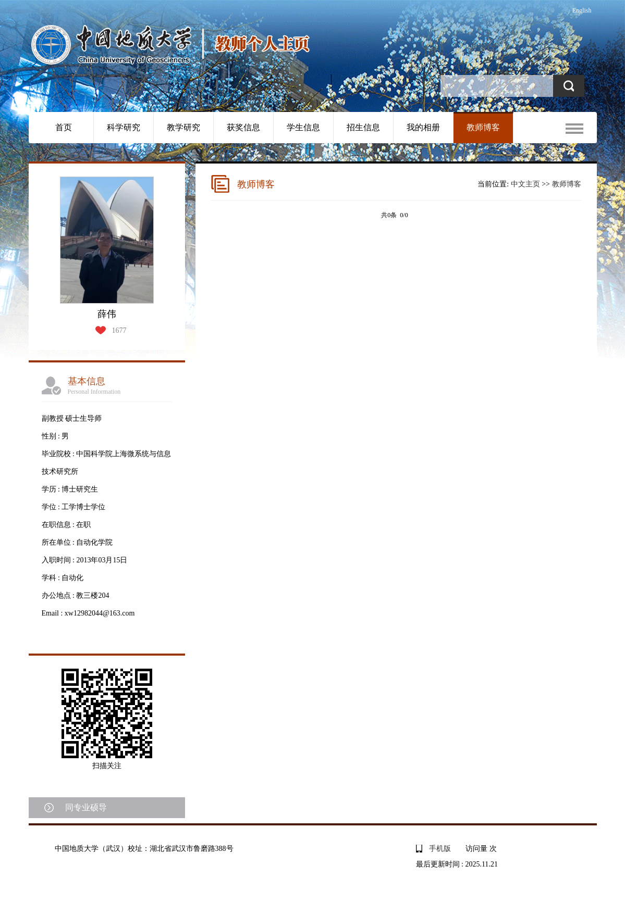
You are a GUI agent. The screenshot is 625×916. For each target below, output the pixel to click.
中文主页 (525, 184)
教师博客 (483, 127)
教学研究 (183, 127)
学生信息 (303, 127)
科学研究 (123, 127)
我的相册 (423, 127)
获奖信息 (243, 127)
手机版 (440, 848)
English (582, 10)
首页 (63, 127)
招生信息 (363, 127)
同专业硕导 (86, 807)
